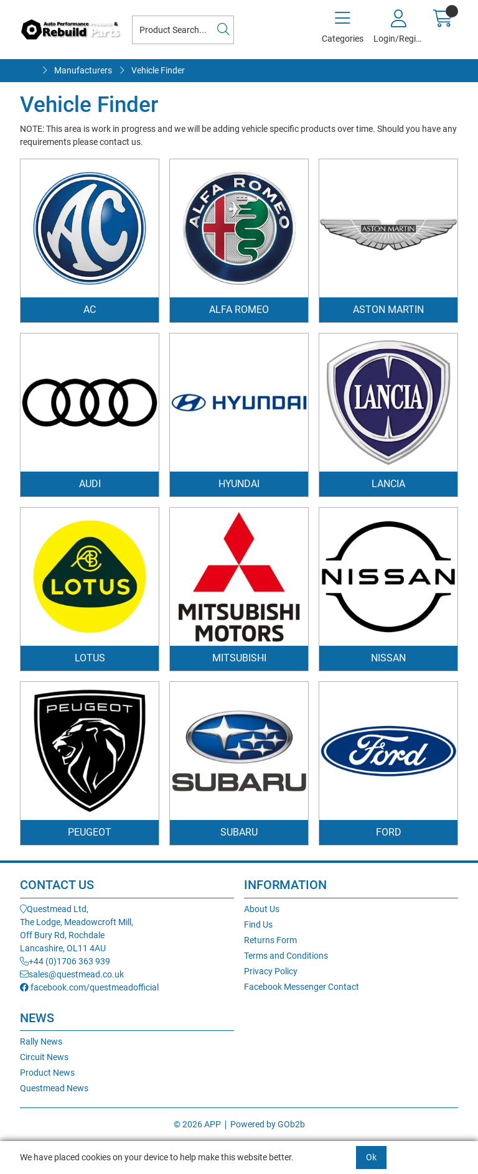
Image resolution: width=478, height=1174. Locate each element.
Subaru (239, 832)
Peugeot (89, 832)
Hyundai (239, 484)
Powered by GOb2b (267, 1124)
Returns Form (270, 940)
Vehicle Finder (158, 70)
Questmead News (54, 1088)
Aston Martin (388, 309)
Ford (388, 832)
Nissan (388, 658)
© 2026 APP (197, 1124)
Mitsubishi (239, 658)
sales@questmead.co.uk (72, 974)
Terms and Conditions (286, 956)
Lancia (388, 484)
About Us (261, 909)
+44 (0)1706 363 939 (65, 961)
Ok (371, 1157)
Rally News (41, 1041)
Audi (90, 484)
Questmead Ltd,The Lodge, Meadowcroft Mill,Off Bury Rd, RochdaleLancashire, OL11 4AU (76, 928)
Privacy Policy (271, 971)
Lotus (90, 658)
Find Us (258, 924)
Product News (47, 1073)
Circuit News (44, 1057)
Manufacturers (83, 70)
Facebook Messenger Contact (301, 987)
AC (89, 309)
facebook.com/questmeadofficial (89, 987)
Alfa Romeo (239, 309)
